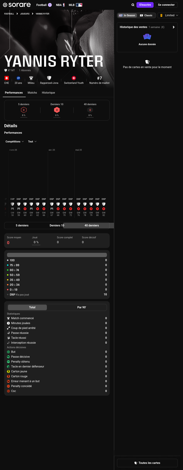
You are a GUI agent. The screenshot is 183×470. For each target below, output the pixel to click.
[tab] (146, 15)
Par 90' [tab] (81, 307)
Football (44, 5)
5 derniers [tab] (22, 225)
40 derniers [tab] (92, 225)
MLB (75, 5)
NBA (60, 5)
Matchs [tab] (32, 92)
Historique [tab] (48, 92)
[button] (132, 4)
